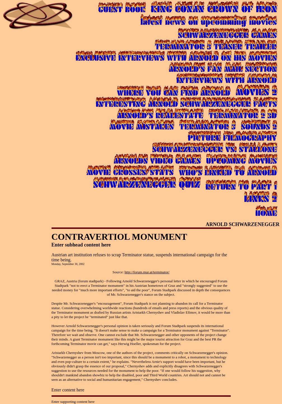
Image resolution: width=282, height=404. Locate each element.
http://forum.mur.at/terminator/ (147, 272)
